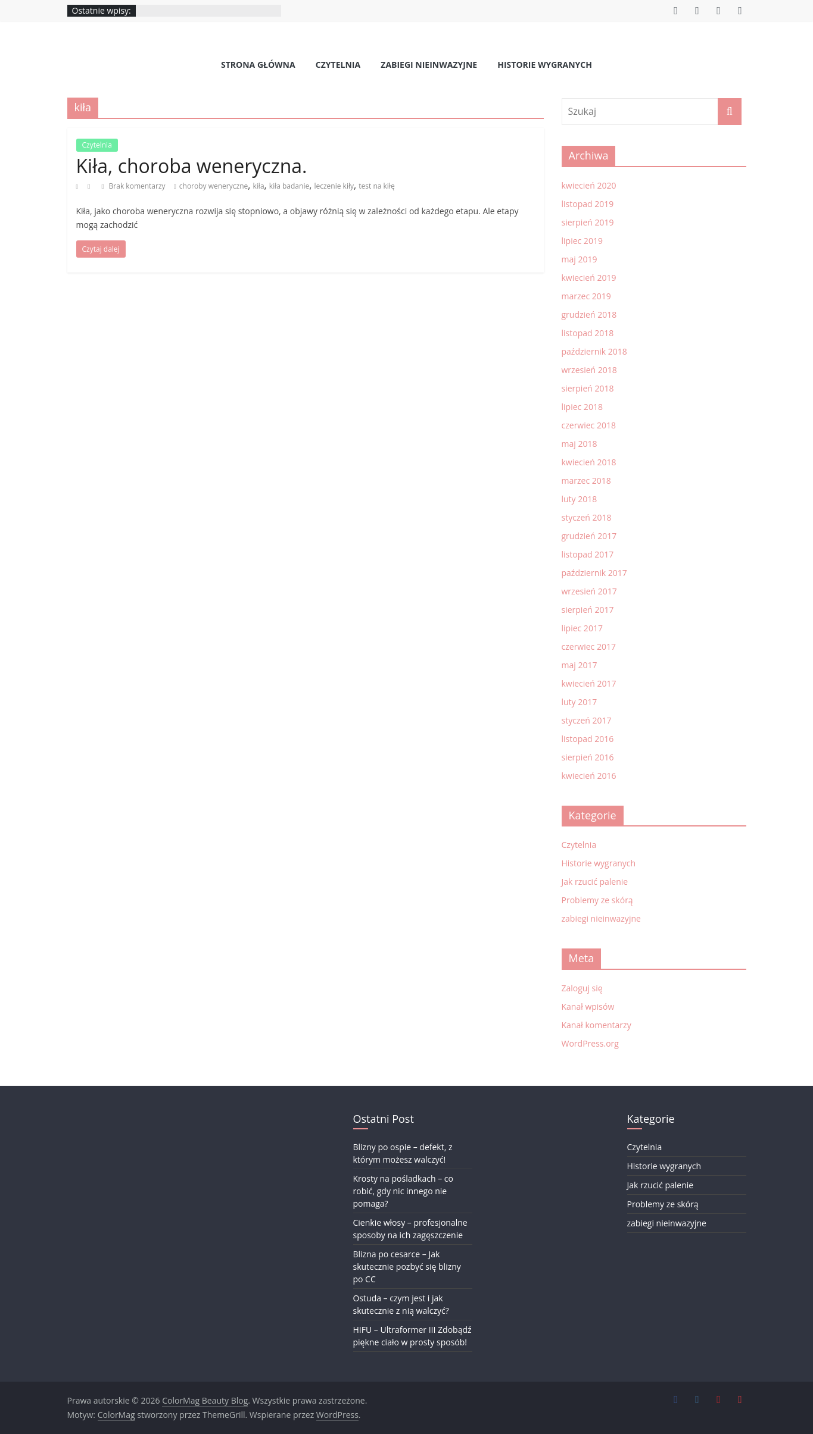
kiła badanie (289, 186)
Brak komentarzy (133, 186)
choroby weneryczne (213, 186)
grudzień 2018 (589, 314)
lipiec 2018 (582, 406)
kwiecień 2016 (589, 775)
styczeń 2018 (587, 517)
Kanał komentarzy (596, 1025)
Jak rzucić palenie (595, 881)
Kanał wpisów (588, 1006)
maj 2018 (579, 443)
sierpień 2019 (588, 222)
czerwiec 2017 (589, 646)
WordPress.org (590, 1043)
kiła (258, 186)
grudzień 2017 (589, 535)
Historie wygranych (544, 64)
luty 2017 (579, 701)
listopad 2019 (588, 203)
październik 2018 (594, 351)
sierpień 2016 (588, 757)
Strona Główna (258, 64)
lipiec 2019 (582, 240)
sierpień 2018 (588, 388)
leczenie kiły (334, 186)
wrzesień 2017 (589, 591)
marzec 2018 (586, 480)
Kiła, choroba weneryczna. (191, 166)
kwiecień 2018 (589, 462)
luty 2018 (579, 499)
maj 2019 (579, 259)
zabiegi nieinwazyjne (429, 64)
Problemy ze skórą (597, 900)
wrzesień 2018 (589, 369)
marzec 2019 (586, 296)
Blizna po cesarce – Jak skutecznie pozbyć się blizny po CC (407, 1266)
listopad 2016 (588, 738)
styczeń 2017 (587, 720)
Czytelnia (338, 64)
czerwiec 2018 (589, 425)
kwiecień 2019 (589, 277)
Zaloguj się (582, 988)
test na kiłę (376, 186)
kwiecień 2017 (589, 683)
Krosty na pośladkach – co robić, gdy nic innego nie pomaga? (403, 1191)
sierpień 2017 (588, 609)
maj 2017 (579, 665)
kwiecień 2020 (589, 185)
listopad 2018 (588, 333)
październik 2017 (594, 572)
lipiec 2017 (582, 628)
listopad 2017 (588, 554)
